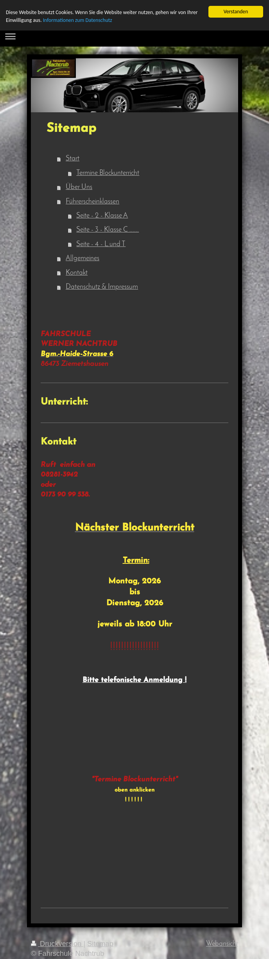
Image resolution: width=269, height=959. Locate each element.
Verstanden (236, 11)
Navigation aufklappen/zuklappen (134, 36)
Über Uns (79, 187)
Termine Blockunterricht (107, 173)
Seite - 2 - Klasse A (102, 216)
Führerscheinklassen (92, 201)
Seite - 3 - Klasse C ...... (107, 230)
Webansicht (222, 944)
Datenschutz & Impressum (102, 287)
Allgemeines (82, 258)
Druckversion (57, 944)
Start (72, 158)
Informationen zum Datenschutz (77, 20)
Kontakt (77, 273)
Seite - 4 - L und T (101, 244)
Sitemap (100, 944)
